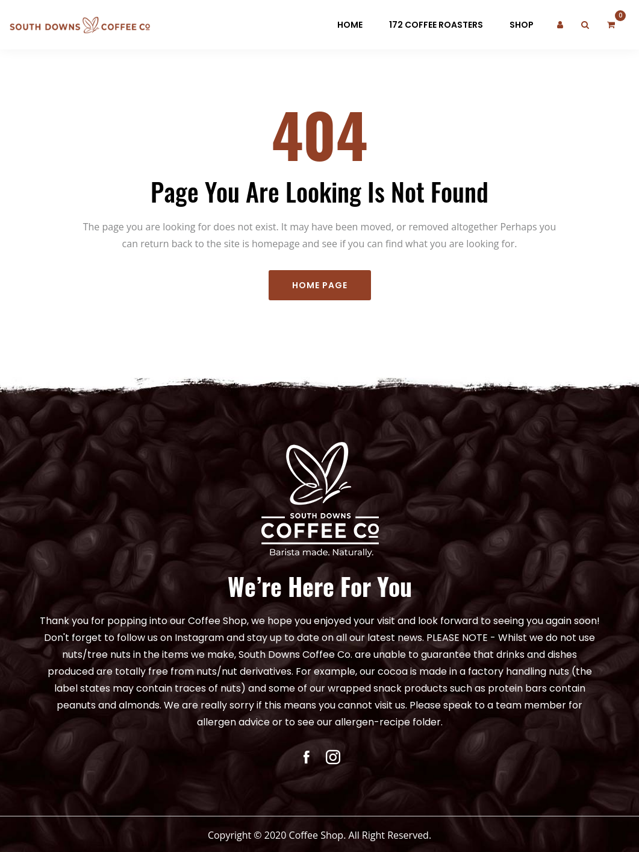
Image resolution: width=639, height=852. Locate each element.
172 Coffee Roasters (436, 25)
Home (350, 25)
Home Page (320, 289)
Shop (522, 25)
